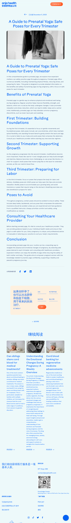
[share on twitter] (25, 272)
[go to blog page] (26, 14)
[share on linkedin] (30, 271)
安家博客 (41, 506)
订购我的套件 (56, 4)
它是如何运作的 (7, 502)
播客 (39, 510)
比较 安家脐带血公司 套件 (10, 506)
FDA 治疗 (41, 502)
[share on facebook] (20, 271)
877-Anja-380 (43, 469)
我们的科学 (5, 510)
